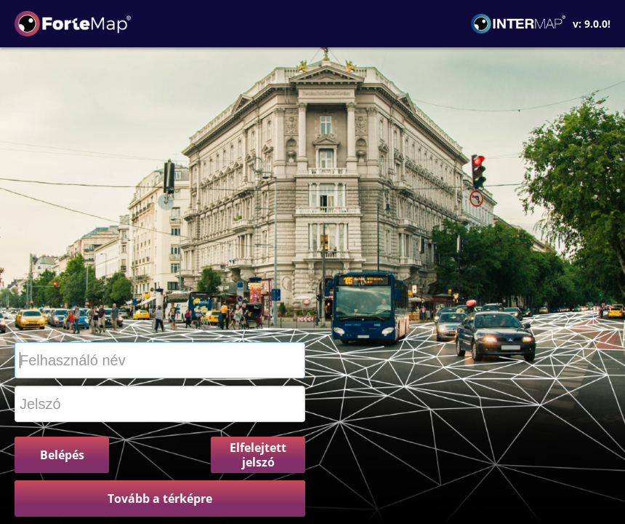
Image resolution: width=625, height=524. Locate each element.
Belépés (62, 455)
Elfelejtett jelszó (258, 455)
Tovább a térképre (160, 499)
